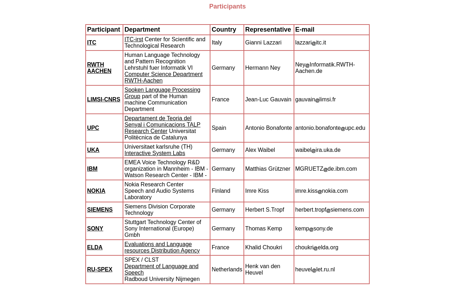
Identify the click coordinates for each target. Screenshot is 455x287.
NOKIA (96, 191)
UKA (93, 150)
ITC (91, 42)
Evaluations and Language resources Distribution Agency (162, 247)
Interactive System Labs (154, 153)
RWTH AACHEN (99, 68)
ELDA (95, 247)
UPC (93, 128)
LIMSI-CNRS (103, 99)
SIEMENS (100, 210)
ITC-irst (133, 39)
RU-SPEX (99, 269)
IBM (92, 169)
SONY (95, 228)
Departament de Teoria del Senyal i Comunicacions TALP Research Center (162, 124)
